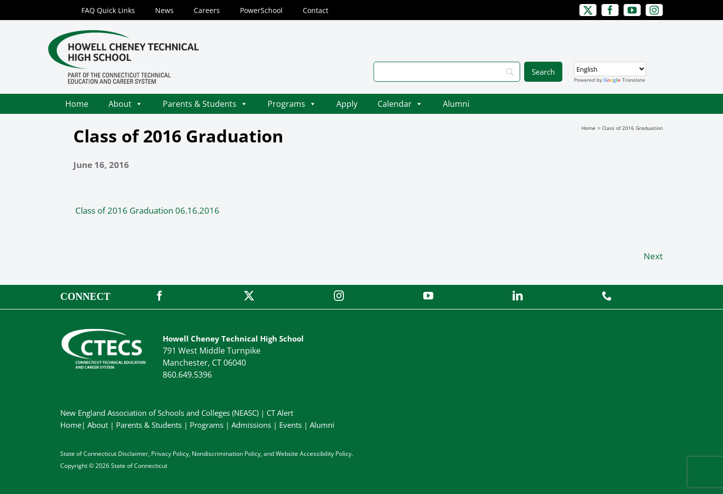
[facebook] (610, 10)
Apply (346, 103)
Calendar (400, 104)
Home (76, 103)
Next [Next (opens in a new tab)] (653, 256)
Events (290, 425)
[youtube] (632, 10)
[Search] (447, 72)
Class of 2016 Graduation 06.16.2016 (147, 210)
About (125, 104)
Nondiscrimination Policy (226, 453)
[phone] (607, 296)
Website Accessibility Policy (313, 453)
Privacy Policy (170, 453)
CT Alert (280, 413)
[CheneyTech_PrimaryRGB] (123, 34)
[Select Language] (610, 69)
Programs (292, 104)
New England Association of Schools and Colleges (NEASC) (159, 413)
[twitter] (587, 10)
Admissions (251, 425)
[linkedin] (518, 296)
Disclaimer (133, 453)
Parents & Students (205, 104)
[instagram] (654, 10)
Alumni (456, 103)
